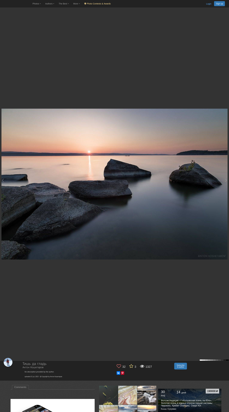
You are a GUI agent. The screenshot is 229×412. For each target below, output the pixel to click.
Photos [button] (37, 4)
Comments (20, 387)
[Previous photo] (3, 180)
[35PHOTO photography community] (16, 3)
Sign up (219, 4)
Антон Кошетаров (33, 367)
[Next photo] (226, 180)
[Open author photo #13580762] (127, 395)
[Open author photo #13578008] (146, 395)
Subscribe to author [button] (180, 366)
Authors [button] (49, 4)
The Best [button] (64, 4)
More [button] (76, 4)
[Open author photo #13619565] (108, 395)
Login (208, 4)
